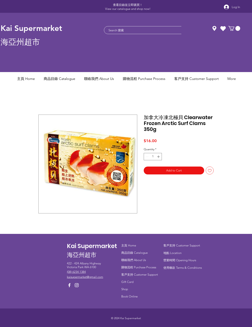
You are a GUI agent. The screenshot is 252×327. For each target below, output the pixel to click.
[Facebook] (69, 285)
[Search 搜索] (141, 30)
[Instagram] (76, 285)
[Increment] (158, 156)
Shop (124, 289)
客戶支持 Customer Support (139, 274)
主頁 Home (128, 245)
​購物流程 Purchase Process (138, 267)
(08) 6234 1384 (76, 272)
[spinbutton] (152, 156)
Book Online (129, 296)
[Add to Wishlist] (210, 171)
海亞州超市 (20, 42)
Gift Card (127, 282)
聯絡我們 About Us (133, 260)
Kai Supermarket (31, 28)
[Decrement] (146, 156)
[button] (234, 28)
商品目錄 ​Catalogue (134, 253)
